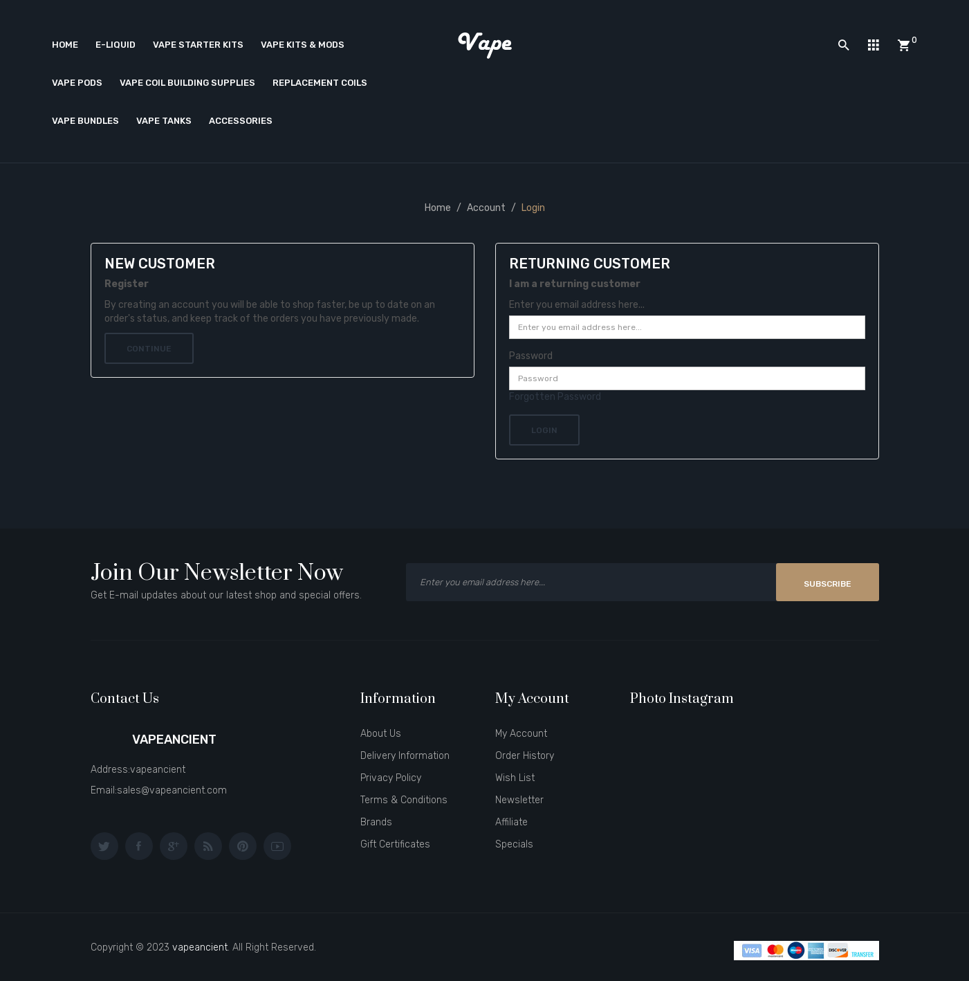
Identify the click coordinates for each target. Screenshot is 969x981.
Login (533, 208)
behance (208, 846)
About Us (380, 734)
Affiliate (511, 822)
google (173, 846)
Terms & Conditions (403, 800)
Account (486, 208)
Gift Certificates (395, 844)
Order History (524, 756)
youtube (277, 846)
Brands (376, 822)
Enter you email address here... (577, 305)
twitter (104, 846)
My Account (521, 734)
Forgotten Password (555, 397)
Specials (514, 844)
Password (531, 356)
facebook (139, 846)
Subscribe (827, 584)
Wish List (515, 778)
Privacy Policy (390, 778)
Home (438, 208)
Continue (149, 349)
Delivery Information (405, 756)
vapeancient (200, 947)
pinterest (243, 846)
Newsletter (519, 800)
